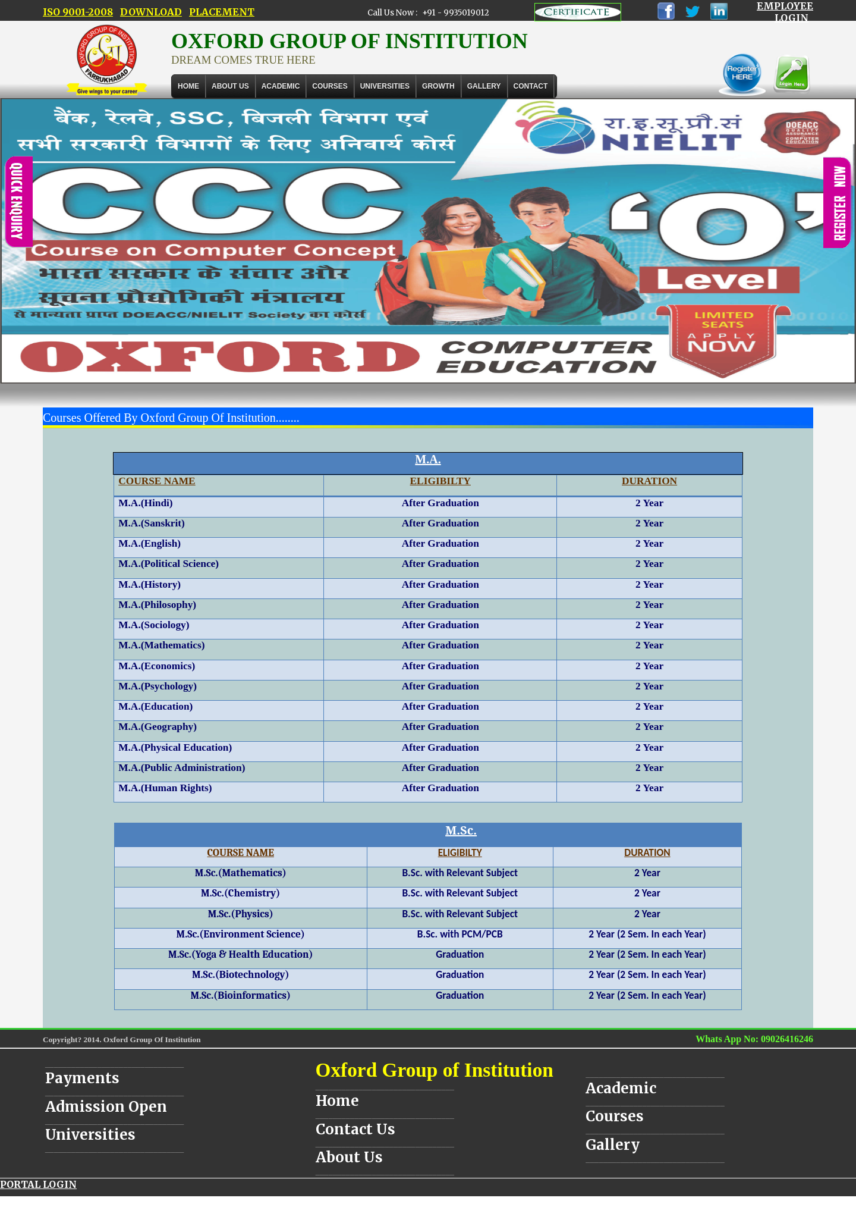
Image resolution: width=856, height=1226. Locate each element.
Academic (621, 1088)
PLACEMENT (221, 12)
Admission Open (106, 1107)
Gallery (484, 86)
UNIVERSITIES (385, 86)
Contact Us (355, 1129)
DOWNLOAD (151, 12)
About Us (230, 86)
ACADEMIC (281, 86)
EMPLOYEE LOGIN (785, 12)
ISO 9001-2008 (78, 12)
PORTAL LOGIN (38, 1184)
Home (188, 86)
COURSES (329, 86)
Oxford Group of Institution (434, 1070)
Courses (615, 1116)
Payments (82, 1078)
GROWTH (438, 86)
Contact (531, 86)
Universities (90, 1134)
